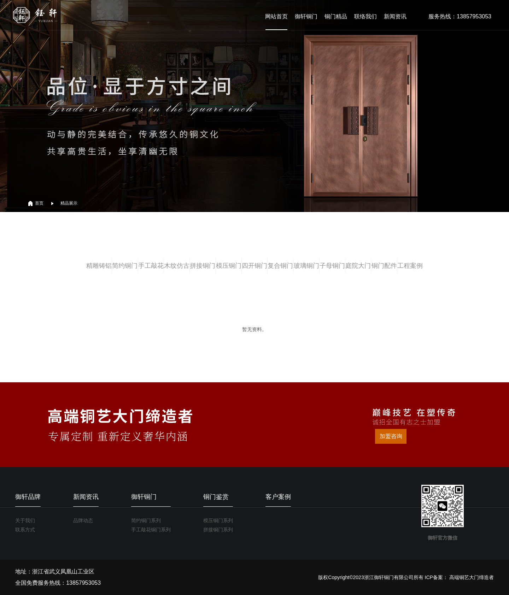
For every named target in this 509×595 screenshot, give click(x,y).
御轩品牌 (28, 496)
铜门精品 (335, 16)
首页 (39, 203)
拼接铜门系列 (218, 529)
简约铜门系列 (146, 520)
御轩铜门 (306, 16)
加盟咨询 (391, 436)
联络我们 (365, 16)
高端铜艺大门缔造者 (471, 577)
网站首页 (276, 16)
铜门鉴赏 (216, 496)
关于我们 (25, 520)
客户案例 (278, 496)
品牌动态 (83, 520)
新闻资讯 (395, 16)
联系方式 (25, 529)
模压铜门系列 (218, 520)
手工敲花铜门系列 (151, 529)
